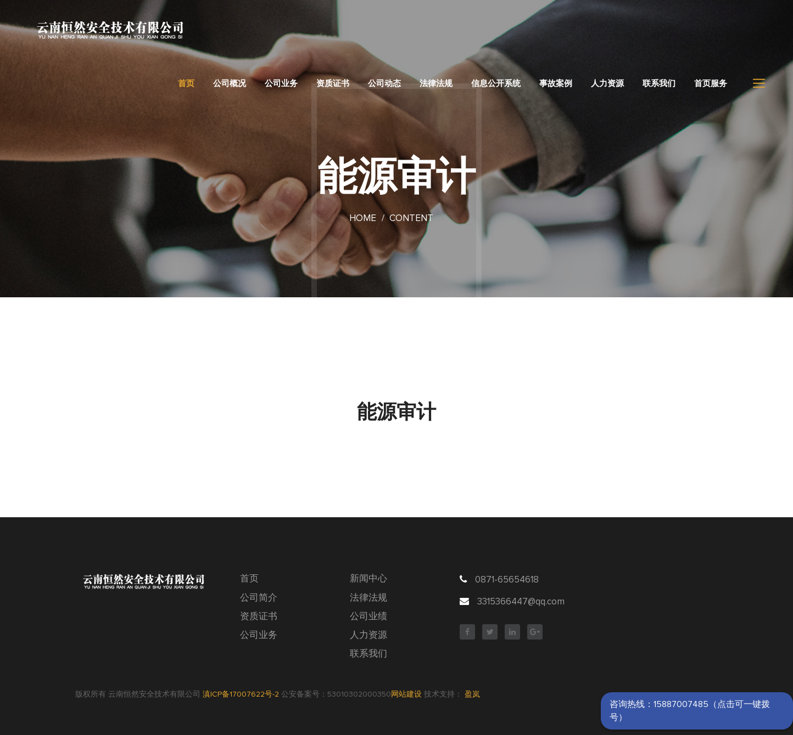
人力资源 (607, 84)
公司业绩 (368, 616)
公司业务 (281, 84)
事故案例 (555, 84)
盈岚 (472, 694)
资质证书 (332, 84)
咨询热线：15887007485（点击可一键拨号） (690, 711)
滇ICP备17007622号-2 (241, 694)
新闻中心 (368, 579)
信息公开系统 (496, 84)
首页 (186, 84)
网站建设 (406, 694)
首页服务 (710, 84)
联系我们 (659, 84)
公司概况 (229, 84)
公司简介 (258, 598)
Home (362, 218)
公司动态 (384, 84)
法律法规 (436, 84)
